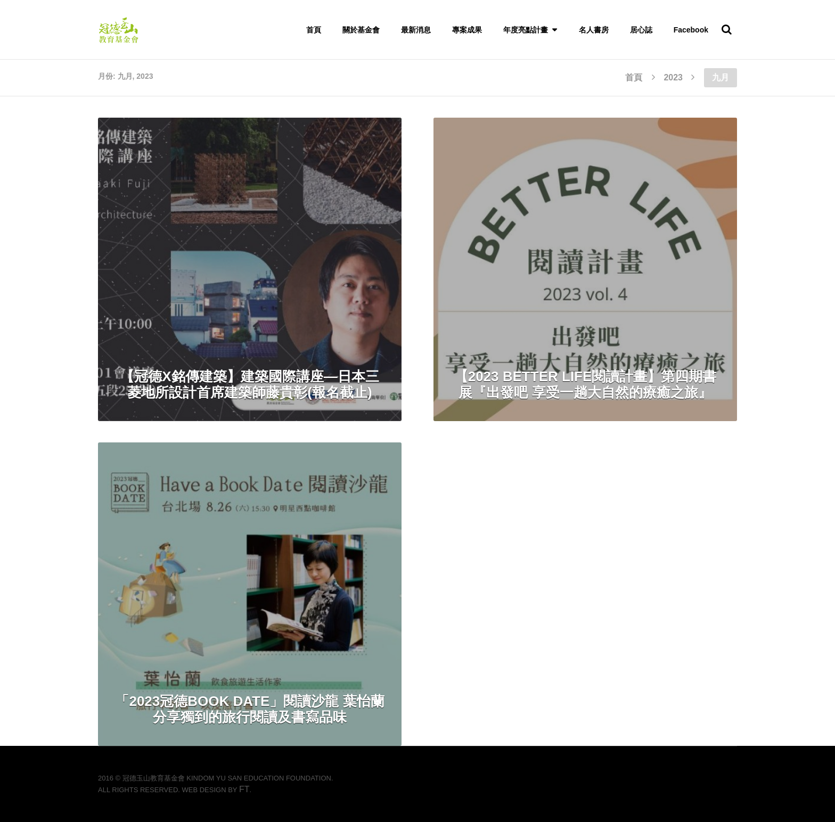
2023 (673, 77)
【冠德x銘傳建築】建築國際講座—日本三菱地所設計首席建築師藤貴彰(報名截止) (249, 384)
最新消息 (416, 30)
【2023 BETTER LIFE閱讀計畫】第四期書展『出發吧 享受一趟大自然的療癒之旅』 (585, 384)
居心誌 (641, 30)
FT (244, 789)
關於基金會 (361, 30)
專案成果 (467, 30)
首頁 (313, 30)
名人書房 (594, 30)
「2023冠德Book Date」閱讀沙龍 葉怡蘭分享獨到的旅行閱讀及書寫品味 (249, 709)
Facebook (691, 30)
